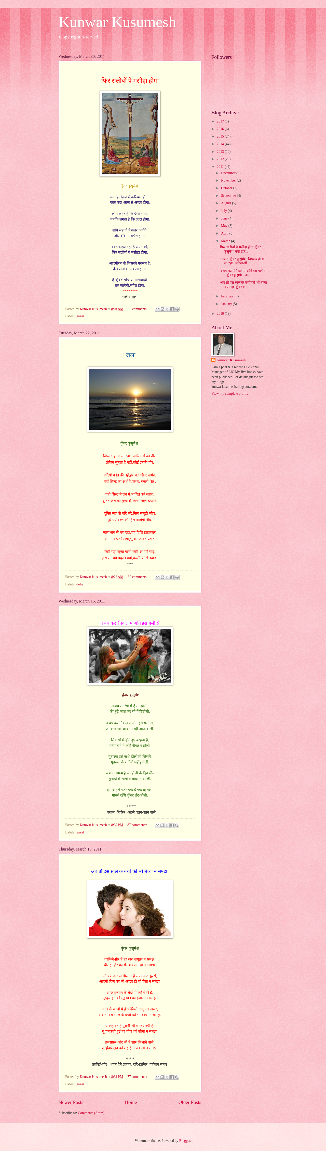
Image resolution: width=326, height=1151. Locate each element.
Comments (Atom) (91, 1113)
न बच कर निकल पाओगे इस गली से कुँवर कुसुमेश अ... (243, 273)
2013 (221, 152)
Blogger (184, 1141)
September (229, 196)
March (226, 241)
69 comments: (138, 577)
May (224, 226)
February (228, 296)
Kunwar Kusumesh (117, 21)
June (224, 218)
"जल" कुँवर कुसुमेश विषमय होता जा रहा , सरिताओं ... (242, 261)
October (227, 188)
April (225, 233)
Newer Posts (71, 1102)
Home (131, 1102)
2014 (221, 144)
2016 (221, 129)
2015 (221, 136)
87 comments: (137, 825)
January (227, 304)
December (228, 173)
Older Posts (189, 1102)
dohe (79, 584)
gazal (80, 316)
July (224, 211)
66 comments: (138, 309)
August (226, 203)
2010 (221, 314)
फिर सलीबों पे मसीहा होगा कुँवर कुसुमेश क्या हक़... (240, 249)
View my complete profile (229, 393)
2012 (221, 159)
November (229, 180)
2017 (221, 121)
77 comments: (137, 1077)
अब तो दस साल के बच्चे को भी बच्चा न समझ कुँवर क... (243, 285)
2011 (221, 167)
